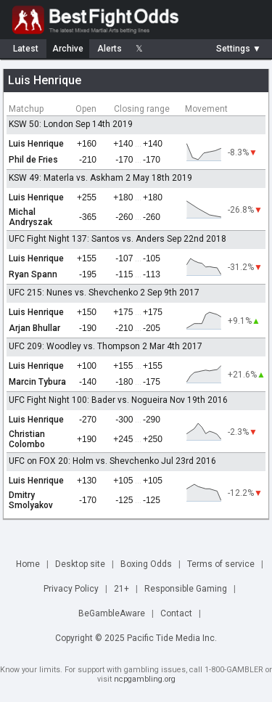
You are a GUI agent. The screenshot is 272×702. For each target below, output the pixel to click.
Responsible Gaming (185, 589)
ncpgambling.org (145, 679)
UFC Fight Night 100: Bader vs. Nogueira (88, 400)
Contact (176, 613)
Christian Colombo (27, 439)
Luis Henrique (36, 144)
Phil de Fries (33, 160)
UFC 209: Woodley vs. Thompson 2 (78, 346)
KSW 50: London (41, 124)
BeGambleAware (111, 613)
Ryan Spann (33, 274)
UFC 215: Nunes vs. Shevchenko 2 (77, 292)
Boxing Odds (146, 564)
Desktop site (80, 564)
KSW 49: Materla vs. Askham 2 (70, 178)
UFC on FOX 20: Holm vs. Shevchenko (84, 461)
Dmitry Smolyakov (31, 500)
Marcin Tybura (37, 382)
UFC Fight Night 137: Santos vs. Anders (87, 239)
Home (28, 564)
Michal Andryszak (30, 217)
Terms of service (221, 564)
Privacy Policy (71, 589)
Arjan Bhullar (34, 328)
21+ (121, 589)
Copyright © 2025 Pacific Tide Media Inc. (136, 638)
